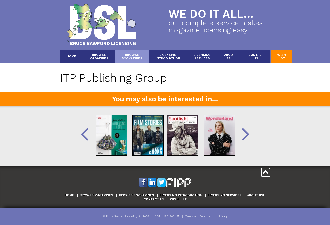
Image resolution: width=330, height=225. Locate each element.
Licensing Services (225, 195)
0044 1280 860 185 (167, 216)
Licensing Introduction (181, 195)
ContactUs (256, 56)
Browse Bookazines (136, 195)
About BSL (256, 195)
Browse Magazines (96, 195)
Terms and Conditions (199, 216)
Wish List (178, 199)
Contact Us (154, 199)
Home (71, 56)
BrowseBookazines (132, 56)
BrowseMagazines (99, 56)
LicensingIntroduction (168, 56)
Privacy (223, 216)
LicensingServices (202, 56)
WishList (281, 56)
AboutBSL (229, 56)
